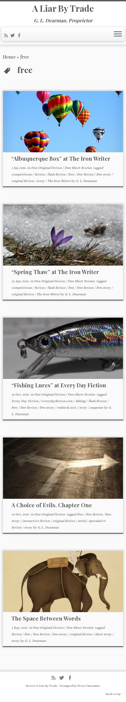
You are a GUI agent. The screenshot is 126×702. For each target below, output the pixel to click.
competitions (21, 174)
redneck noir (67, 407)
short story (103, 634)
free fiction (85, 174)
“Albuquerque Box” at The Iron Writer (60, 158)
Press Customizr (88, 686)
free (71, 174)
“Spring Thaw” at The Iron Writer (55, 271)
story (41, 181)
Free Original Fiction (46, 168)
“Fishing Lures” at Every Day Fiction (58, 385)
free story (104, 174)
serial (82, 521)
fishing (81, 401)
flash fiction (56, 174)
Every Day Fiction (25, 401)
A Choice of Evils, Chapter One (51, 505)
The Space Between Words (46, 618)
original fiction (22, 181)
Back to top (113, 694)
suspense (97, 407)
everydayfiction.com (57, 401)
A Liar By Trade (63, 8)
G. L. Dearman (86, 181)
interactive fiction (36, 521)
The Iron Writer (59, 181)
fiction (40, 174)
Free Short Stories (78, 168)
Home (9, 57)
